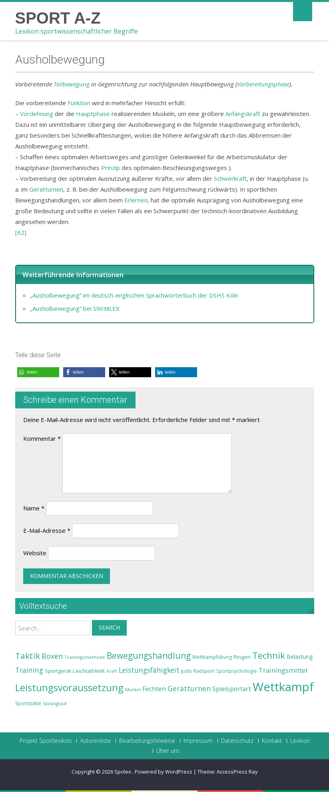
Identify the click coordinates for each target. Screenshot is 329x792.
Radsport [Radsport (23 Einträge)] (204, 671)
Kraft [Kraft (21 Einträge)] (112, 671)
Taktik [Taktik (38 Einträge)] (27, 655)
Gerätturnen (46, 189)
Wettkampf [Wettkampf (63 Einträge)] (283, 687)
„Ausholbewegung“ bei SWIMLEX (75, 308)
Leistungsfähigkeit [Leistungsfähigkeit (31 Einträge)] (149, 670)
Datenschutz (237, 741)
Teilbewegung (72, 84)
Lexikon (300, 741)
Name (33, 508)
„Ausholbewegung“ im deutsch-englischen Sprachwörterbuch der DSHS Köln (134, 295)
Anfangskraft (242, 114)
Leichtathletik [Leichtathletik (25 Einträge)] (89, 670)
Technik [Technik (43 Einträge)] (268, 655)
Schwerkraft (230, 178)
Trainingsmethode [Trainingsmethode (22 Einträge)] (84, 657)
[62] (20, 232)
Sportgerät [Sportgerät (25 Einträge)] (58, 670)
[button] (38, 372)
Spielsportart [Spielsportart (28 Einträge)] (231, 689)
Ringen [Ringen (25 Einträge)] (242, 656)
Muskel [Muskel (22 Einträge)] (133, 689)
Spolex (123, 771)
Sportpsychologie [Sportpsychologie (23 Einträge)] (236, 671)
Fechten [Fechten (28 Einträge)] (154, 689)
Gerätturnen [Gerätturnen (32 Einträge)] (189, 688)
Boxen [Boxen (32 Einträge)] (52, 656)
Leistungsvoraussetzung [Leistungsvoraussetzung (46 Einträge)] (69, 687)
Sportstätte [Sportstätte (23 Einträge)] (28, 703)
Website (34, 553)
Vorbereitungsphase (263, 84)
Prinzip (110, 168)
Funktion (79, 103)
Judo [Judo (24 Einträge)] (186, 670)
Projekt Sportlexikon (46, 741)
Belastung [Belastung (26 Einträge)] (300, 656)
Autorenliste (95, 741)
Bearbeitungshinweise (147, 741)
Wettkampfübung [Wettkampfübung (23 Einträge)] (212, 657)
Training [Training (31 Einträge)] (29, 670)
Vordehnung (36, 114)
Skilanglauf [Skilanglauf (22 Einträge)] (55, 703)
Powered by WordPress (163, 771)
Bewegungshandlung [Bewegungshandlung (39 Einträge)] (149, 655)
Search (109, 627)
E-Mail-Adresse (46, 530)
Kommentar (42, 438)
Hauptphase (93, 114)
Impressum (198, 741)
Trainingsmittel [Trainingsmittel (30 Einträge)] (283, 670)
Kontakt (272, 741)
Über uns (168, 751)
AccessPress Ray (237, 771)
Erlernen (136, 200)
